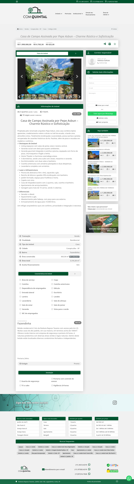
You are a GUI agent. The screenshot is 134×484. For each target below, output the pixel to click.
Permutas (68, 13)
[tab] (23, 53)
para (30, 447)
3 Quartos (73, 428)
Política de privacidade (94, 481)
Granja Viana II (22, 428)
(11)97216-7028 (112, 1)
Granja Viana (21, 432)
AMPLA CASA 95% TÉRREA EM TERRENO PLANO (101, 188)
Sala (45, 428)
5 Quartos (73, 435)
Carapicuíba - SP (36, 29)
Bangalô (46, 435)
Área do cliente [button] (105, 14)
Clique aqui (91, 209)
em (57, 450)
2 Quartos (73, 425)
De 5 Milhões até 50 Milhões (105, 432)
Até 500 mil (100, 422)
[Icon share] (17, 2)
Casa (44, 29)
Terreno (46, 425)
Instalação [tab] (23, 373)
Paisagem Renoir (22, 435)
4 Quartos (73, 432)
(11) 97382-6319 (98, 1)
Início (20, 29)
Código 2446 (52, 29)
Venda (27, 29)
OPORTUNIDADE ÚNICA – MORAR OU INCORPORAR (100, 162)
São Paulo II (21, 425)
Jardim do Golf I (22, 422)
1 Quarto (73, 422)
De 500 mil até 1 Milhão (104, 425)
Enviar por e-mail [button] (102, 105)
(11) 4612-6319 (83, 1)
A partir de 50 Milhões (103, 435)
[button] (22, 76)
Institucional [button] (77, 13)
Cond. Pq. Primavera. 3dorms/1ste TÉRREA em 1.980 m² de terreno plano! (102, 136)
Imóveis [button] (58, 13)
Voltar (114, 29)
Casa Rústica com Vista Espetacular (99, 175)
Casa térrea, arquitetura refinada (99, 149)
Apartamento (48, 432)
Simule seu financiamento (90, 14)
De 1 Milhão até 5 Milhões (104, 428)
